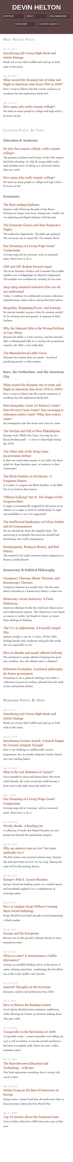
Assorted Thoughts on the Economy (27, 987)
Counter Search (48, 24)
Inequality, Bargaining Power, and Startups (32, 308)
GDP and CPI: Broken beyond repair (27, 266)
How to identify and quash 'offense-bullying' (32, 653)
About (30, 16)
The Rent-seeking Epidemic (21, 205)
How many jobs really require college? (29, 106)
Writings (8, 16)
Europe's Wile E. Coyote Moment (25, 879)
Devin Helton (36, 7)
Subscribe (21, 24)
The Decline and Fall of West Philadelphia (31, 431)
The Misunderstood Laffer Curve (25, 353)
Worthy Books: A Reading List (23, 826)
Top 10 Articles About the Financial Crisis (31, 1117)
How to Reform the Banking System (27, 1005)
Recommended (58, 16)
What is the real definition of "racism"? (28, 772)
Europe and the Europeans (21, 933)
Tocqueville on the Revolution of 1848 (29, 1032)
